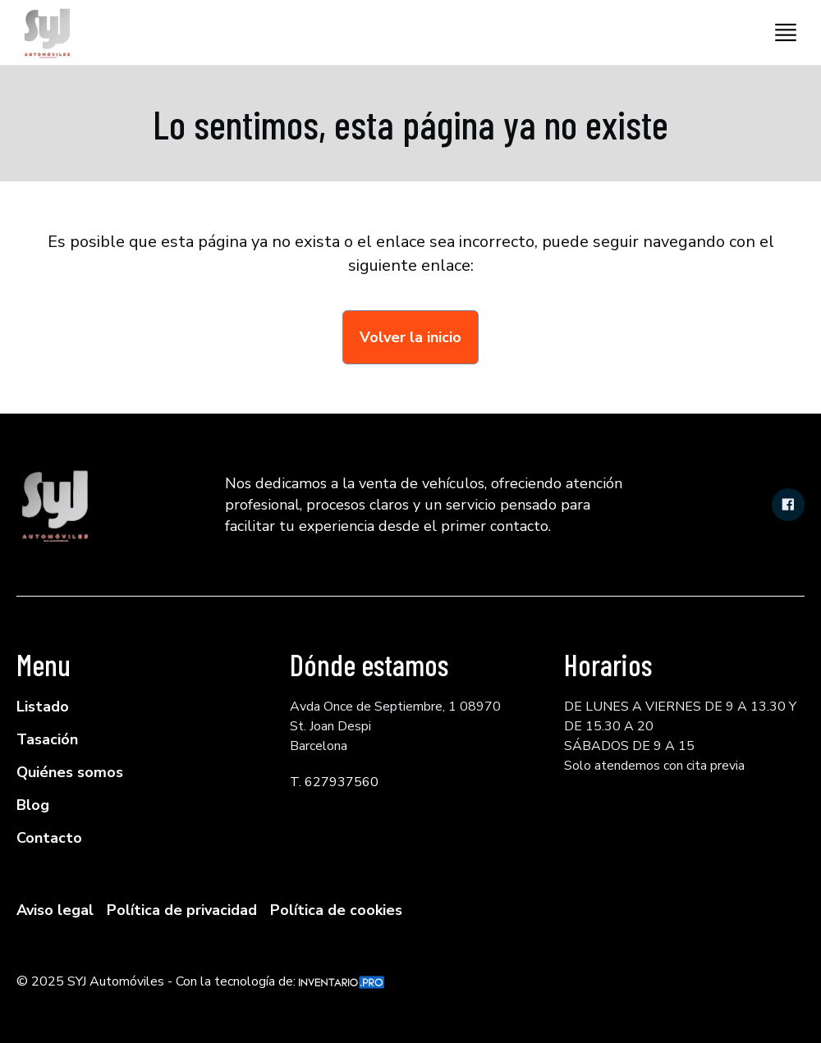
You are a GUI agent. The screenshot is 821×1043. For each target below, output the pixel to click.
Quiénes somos (69, 772)
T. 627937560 (334, 782)
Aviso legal (55, 910)
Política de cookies (336, 910)
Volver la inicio (410, 337)
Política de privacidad (182, 910)
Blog (32, 805)
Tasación (47, 739)
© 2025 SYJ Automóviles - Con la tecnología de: (200, 981)
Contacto (49, 838)
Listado (42, 706)
